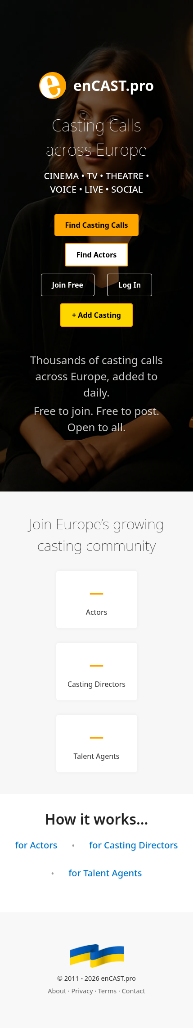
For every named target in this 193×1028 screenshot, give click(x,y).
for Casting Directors (133, 845)
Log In (129, 285)
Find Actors (96, 255)
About (57, 991)
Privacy (82, 991)
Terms (107, 991)
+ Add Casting (96, 315)
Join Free (67, 285)
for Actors (36, 845)
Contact (133, 991)
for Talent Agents (105, 873)
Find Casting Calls (96, 225)
